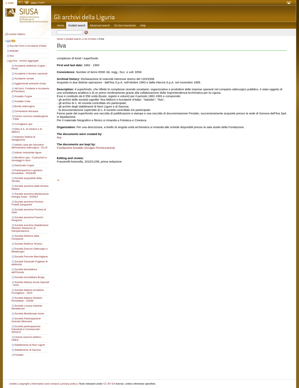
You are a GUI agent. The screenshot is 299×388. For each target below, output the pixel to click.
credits (13, 383)
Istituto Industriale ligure (28, 152)
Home (60, 25)
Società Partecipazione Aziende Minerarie (26, 320)
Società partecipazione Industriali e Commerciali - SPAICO (26, 329)
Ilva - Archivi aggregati (25, 60)
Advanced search (100, 25)
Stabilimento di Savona (27, 349)
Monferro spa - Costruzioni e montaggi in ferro (29, 159)
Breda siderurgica (24, 106)
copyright (24, 383)
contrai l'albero (17, 34)
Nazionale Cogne (24, 165)
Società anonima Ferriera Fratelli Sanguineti (27, 203)
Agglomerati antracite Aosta (30, 83)
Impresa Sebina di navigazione (23, 138)
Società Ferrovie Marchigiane (31, 256)
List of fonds (90, 39)
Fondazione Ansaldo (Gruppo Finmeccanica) (86, 147)
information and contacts (45, 383)
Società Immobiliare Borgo (29, 277)
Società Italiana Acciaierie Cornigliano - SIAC (27, 291)
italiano (34, 3)
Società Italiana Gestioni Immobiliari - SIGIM (26, 299)
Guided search (73, 39)
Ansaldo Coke (22, 101)
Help (142, 25)
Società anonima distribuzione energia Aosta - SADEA (30, 195)
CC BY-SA (109, 383)
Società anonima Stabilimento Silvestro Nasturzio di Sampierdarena (29, 228)
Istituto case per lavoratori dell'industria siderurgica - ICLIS (29, 146)
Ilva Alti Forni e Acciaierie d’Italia (28, 45)
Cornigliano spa (23, 124)
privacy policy (69, 383)
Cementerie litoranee (26, 111)
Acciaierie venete (24, 78)
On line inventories (125, 25)
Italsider (14, 50)
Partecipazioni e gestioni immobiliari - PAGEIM (26, 172)
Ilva (13, 40)
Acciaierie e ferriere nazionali (30, 73)
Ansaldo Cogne (23, 96)
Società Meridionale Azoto (29, 313)
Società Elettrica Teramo (28, 243)
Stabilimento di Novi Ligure (29, 344)
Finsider (19, 354)
